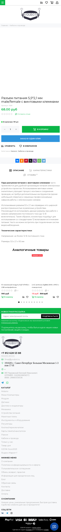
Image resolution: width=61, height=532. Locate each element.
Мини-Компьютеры (10, 395)
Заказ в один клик (30, 138)
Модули (5, 398)
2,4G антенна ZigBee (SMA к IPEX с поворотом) (45, 286)
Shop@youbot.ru (12, 359)
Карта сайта (36, 528)
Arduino (4, 391)
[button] (19, 302)
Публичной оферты (9, 323)
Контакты (5, 486)
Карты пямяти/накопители (13, 431)
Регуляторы (6, 424)
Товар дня (6, 445)
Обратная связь (8, 483)
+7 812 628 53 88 (11, 353)
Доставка (5, 490)
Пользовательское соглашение (15, 468)
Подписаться (50, 316)
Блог (3, 479)
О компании (7, 461)
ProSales (29, 530)
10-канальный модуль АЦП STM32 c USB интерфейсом (15, 286)
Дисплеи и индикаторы (12, 406)
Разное (4, 435)
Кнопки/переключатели (12, 427)
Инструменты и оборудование (15, 420)
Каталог (14, 151)
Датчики (5, 402)
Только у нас (7, 442)
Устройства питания (10, 413)
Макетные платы (9, 416)
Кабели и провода (25, 151)
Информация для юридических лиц (17, 476)
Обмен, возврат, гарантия (13, 472)
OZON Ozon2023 (9, 449)
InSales (46, 530)
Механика (6, 409)
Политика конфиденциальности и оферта (20, 465)
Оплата (4, 494)
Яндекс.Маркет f (9, 453)
